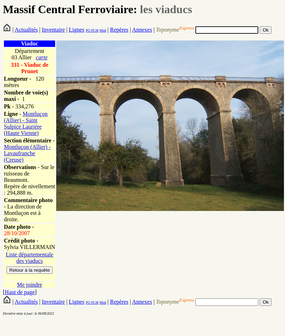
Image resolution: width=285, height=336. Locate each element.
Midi (102, 30)
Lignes (76, 30)
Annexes (142, 30)
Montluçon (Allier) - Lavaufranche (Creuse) (27, 153)
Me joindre (29, 285)
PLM (94, 30)
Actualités (26, 30)
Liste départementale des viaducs (29, 257)
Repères (119, 30)
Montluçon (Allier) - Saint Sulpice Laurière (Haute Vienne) (26, 123)
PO (88, 30)
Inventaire (53, 30)
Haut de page (20, 292)
